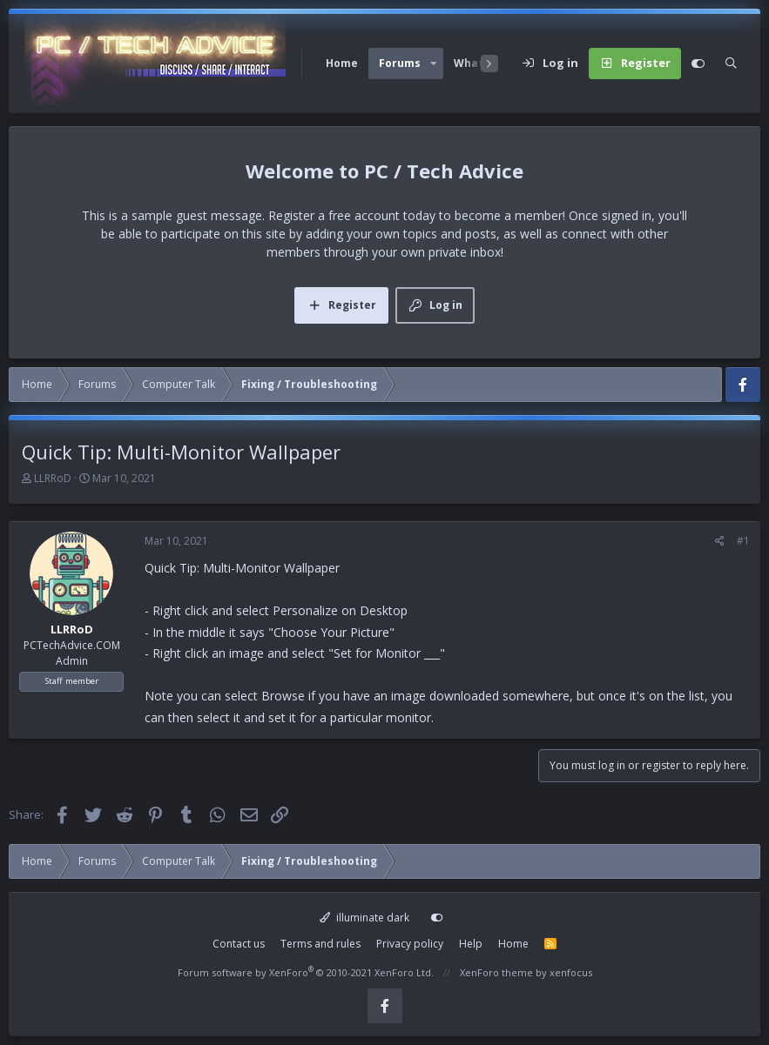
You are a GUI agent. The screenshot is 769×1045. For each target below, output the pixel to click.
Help (470, 943)
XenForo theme (496, 972)
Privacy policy (409, 943)
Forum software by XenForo (306, 972)
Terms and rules (320, 943)
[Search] (731, 63)
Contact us (238, 943)
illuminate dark (364, 917)
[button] (433, 63)
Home (342, 63)
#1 (743, 540)
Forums (400, 63)
